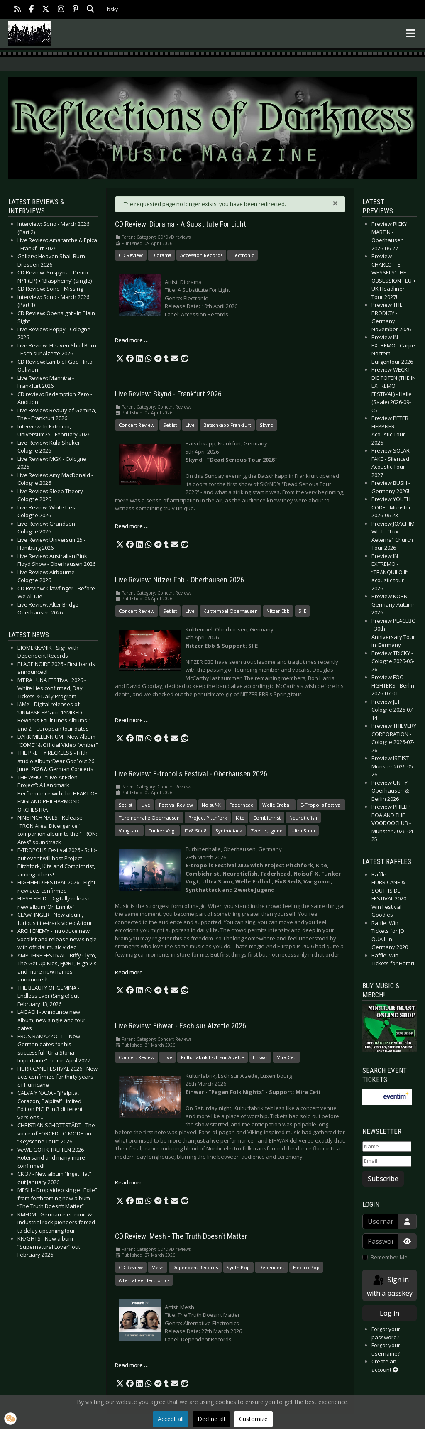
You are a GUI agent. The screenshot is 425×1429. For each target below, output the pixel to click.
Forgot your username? (385, 1349)
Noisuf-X (211, 805)
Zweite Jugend (267, 830)
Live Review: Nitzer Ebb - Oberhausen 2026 (179, 580)
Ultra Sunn (303, 830)
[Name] (386, 1146)
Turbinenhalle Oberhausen (149, 818)
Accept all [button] (170, 1419)
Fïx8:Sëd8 (196, 830)
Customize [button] (253, 1419)
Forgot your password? (385, 1333)
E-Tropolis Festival (321, 805)
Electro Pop (306, 1267)
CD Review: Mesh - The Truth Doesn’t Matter (181, 1236)
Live (190, 425)
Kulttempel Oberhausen (230, 611)
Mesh (157, 1267)
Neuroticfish (303, 818)
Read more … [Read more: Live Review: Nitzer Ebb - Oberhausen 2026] (132, 720)
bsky (112, 9)
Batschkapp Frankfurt (227, 425)
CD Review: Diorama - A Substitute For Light (180, 224)
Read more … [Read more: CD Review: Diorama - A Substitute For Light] (132, 340)
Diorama (161, 255)
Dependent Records (195, 1267)
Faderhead (242, 805)
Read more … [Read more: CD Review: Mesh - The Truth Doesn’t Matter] (132, 1365)
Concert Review (136, 425)
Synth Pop (238, 1267)
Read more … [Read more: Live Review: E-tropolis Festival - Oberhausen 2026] (132, 972)
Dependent (271, 1267)
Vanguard (129, 830)
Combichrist (267, 818)
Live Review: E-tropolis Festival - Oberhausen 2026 (191, 773)
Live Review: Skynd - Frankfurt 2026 (168, 394)
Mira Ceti (286, 1057)
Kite (240, 818)
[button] (120, 358)
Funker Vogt (162, 830)
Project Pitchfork (207, 818)
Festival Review (176, 805)
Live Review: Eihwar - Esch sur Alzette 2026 (180, 1025)
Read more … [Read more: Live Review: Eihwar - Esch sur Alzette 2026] (132, 1182)
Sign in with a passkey (390, 1286)
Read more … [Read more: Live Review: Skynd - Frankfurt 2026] (132, 526)
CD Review (131, 255)
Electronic (242, 255)
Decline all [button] (211, 1419)
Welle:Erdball (277, 805)
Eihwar (260, 1057)
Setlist (170, 425)
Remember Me (389, 1257)
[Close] (335, 203)
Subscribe (383, 1178)
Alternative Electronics (144, 1280)
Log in (389, 1313)
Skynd (267, 425)
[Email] (386, 1161)
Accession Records (201, 255)
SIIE (302, 611)
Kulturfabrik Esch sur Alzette (212, 1057)
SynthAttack (228, 830)
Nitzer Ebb (278, 611)
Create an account (384, 1365)
